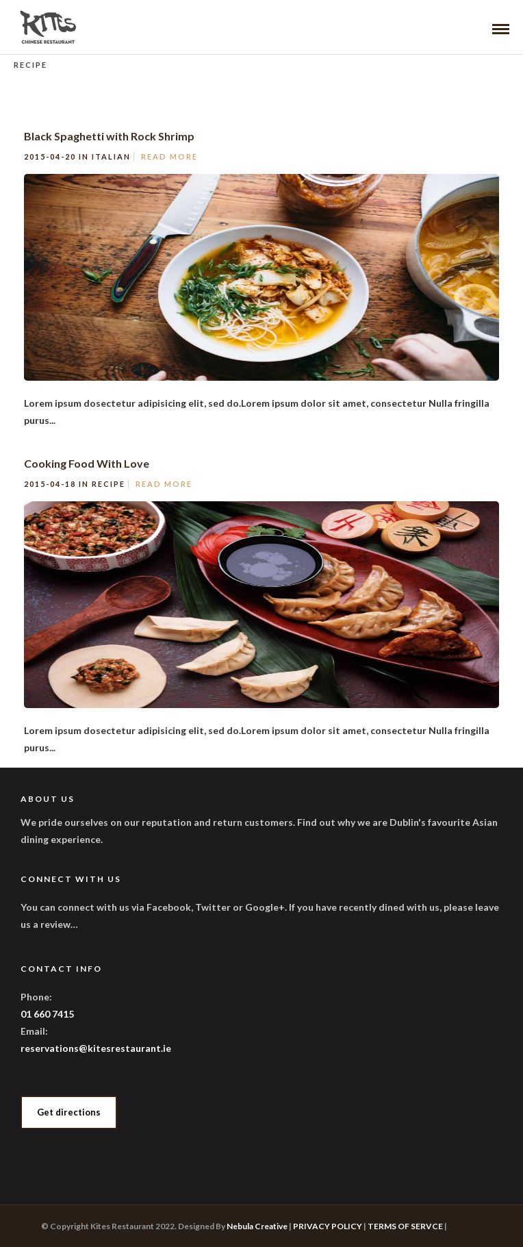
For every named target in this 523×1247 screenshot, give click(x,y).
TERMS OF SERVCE (405, 1226)
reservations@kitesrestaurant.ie (96, 1048)
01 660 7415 (47, 1014)
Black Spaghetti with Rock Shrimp (109, 135)
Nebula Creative (257, 1226)
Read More (169, 156)
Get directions (69, 1112)
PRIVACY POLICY (327, 1226)
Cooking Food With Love (86, 463)
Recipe (108, 483)
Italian (111, 156)
